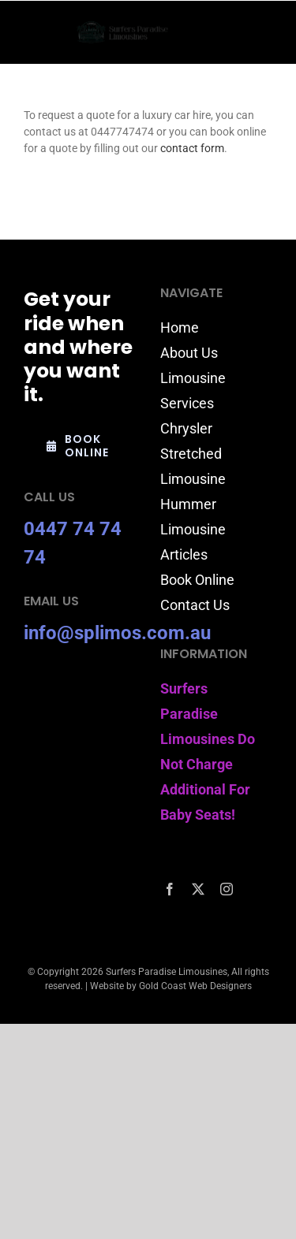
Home (179, 327)
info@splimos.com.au (117, 633)
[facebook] (169, 889)
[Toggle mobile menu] (264, 32)
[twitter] (198, 889)
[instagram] (226, 889)
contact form (192, 148)
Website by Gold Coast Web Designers (171, 986)
